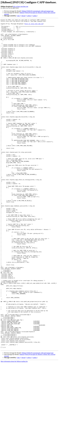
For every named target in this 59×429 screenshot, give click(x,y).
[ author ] (35, 16)
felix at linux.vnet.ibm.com (20, 6)
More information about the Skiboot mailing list (14, 427)
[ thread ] (23, 16)
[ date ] (18, 16)
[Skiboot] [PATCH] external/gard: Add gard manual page (37, 11)
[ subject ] (29, 16)
